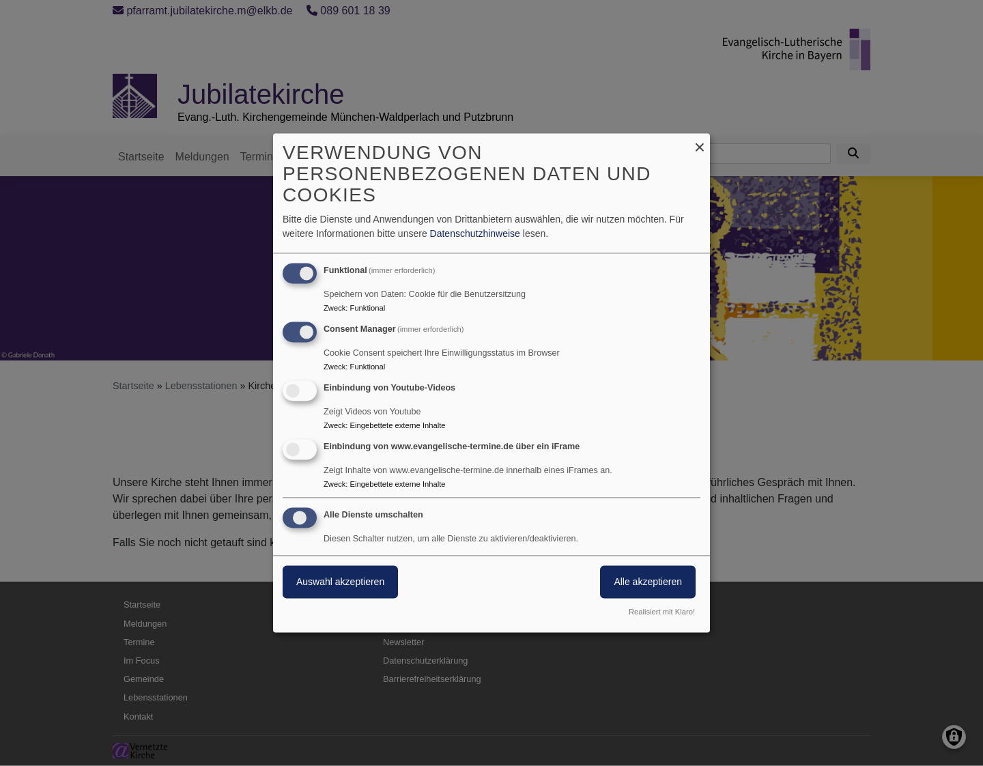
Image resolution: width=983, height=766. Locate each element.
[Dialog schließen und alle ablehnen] (699, 141)
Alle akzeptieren (648, 582)
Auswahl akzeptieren (340, 582)
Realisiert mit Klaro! (662, 612)
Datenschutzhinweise (475, 234)
